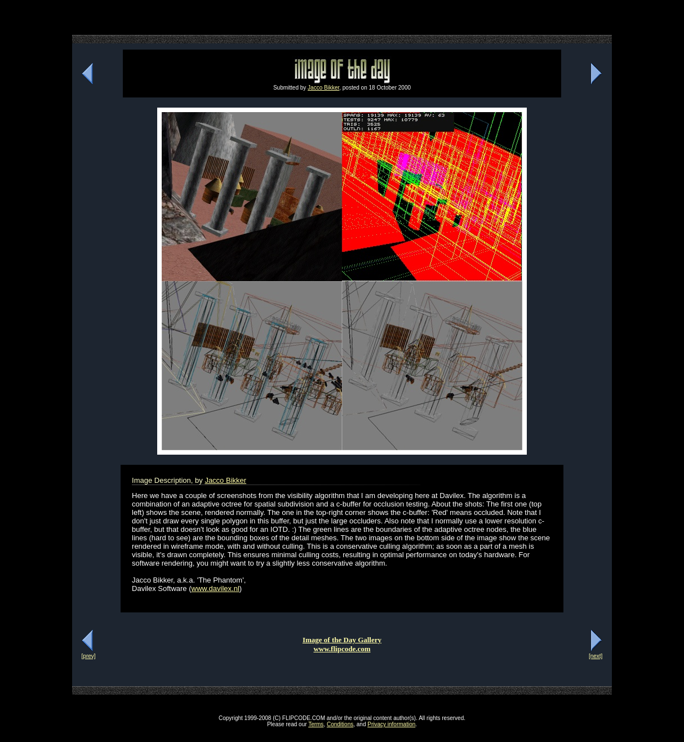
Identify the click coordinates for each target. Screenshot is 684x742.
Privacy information (391, 724)
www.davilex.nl (215, 588)
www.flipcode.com (341, 649)
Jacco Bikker (323, 88)
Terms (315, 724)
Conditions (340, 724)
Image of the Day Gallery (342, 640)
